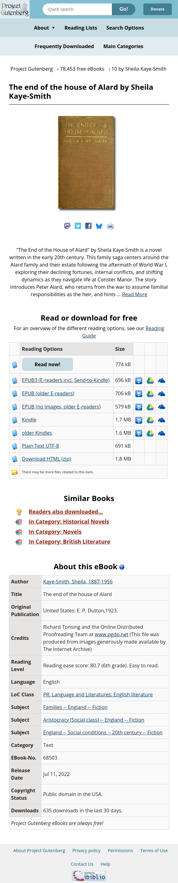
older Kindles (37, 432)
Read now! (47, 364)
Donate (157, 9)
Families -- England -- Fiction (75, 707)
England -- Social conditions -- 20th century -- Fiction (103, 732)
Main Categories (123, 46)
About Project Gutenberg (39, 850)
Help (105, 864)
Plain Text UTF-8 (40, 445)
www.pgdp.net (112, 634)
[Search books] (77, 9)
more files (53, 472)
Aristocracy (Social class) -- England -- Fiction (93, 719)
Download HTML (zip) (46, 458)
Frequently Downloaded (64, 46)
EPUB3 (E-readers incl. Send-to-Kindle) (66, 380)
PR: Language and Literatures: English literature (98, 694)
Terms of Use (154, 850)
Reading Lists (81, 27)
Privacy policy (86, 850)
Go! (123, 9)
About (44, 27)
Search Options (125, 27)
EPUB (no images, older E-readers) (61, 406)
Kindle (29, 419)
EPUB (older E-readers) (48, 393)
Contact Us (82, 864)
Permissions (120, 850)
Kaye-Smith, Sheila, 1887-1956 (78, 581)
